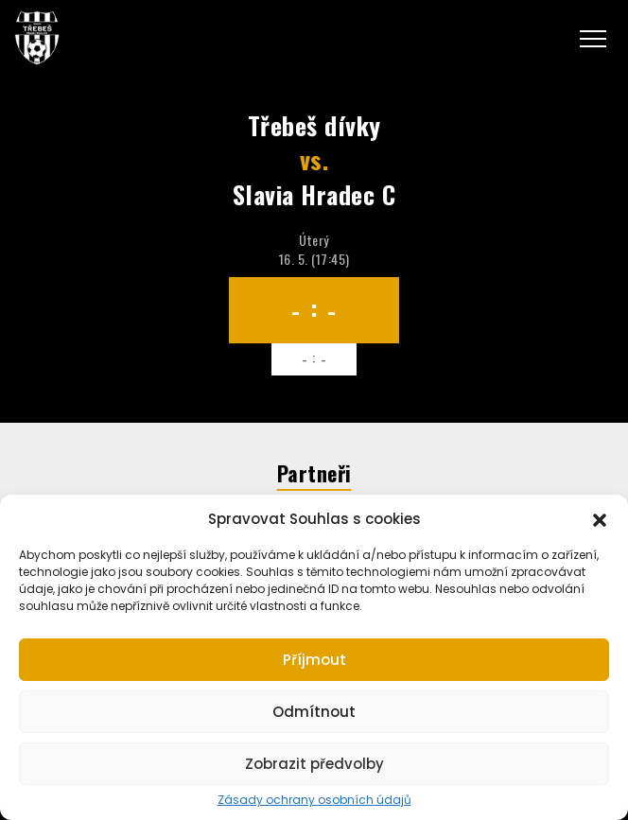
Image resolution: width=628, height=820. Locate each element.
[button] (599, 518)
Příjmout (314, 660)
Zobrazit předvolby (314, 764)
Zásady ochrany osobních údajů (314, 800)
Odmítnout (314, 712)
